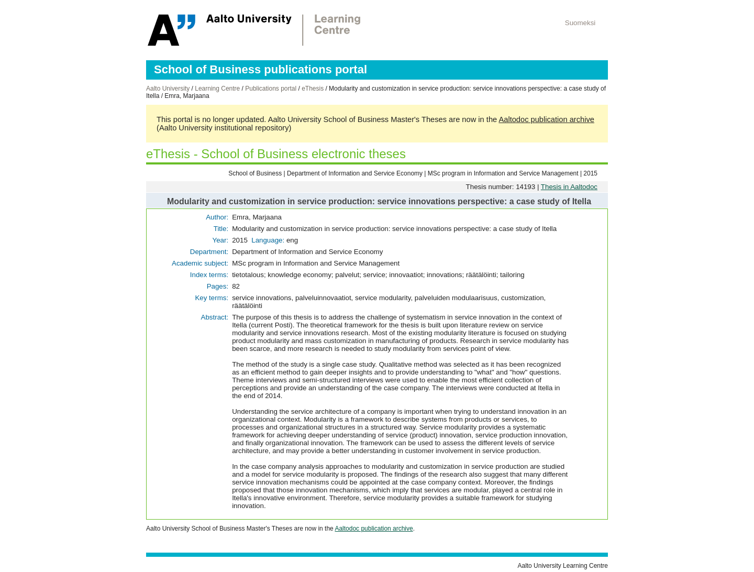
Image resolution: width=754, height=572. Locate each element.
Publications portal (270, 88)
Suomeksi (580, 23)
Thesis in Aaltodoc (569, 187)
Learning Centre (217, 88)
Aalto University (168, 88)
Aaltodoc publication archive (546, 119)
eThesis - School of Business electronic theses (276, 154)
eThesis (313, 88)
